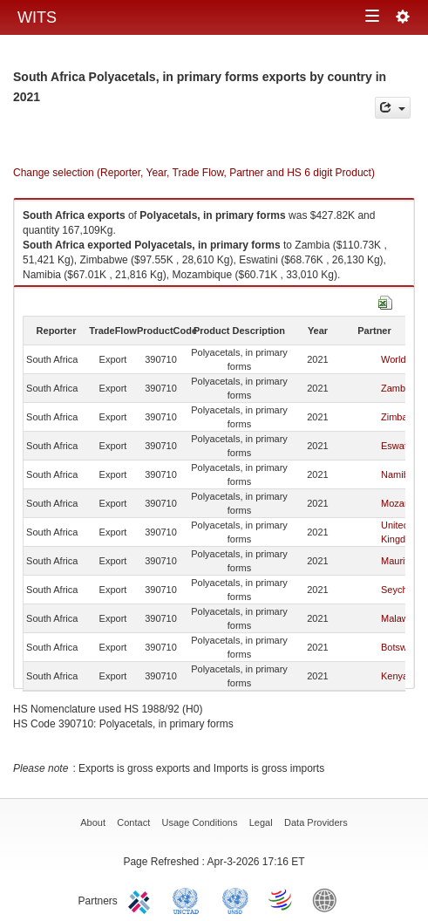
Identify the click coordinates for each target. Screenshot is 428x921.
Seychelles (404, 589)
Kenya (394, 676)
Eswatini (399, 445)
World (393, 359)
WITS (37, 17)
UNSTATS (235, 899)
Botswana (402, 647)
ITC (142, 899)
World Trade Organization (281, 899)
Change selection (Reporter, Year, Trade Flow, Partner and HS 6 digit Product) (194, 173)
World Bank (328, 899)
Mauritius (400, 561)
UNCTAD (189, 899)
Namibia (398, 474)
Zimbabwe (403, 417)
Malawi (396, 618)
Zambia (397, 388)
